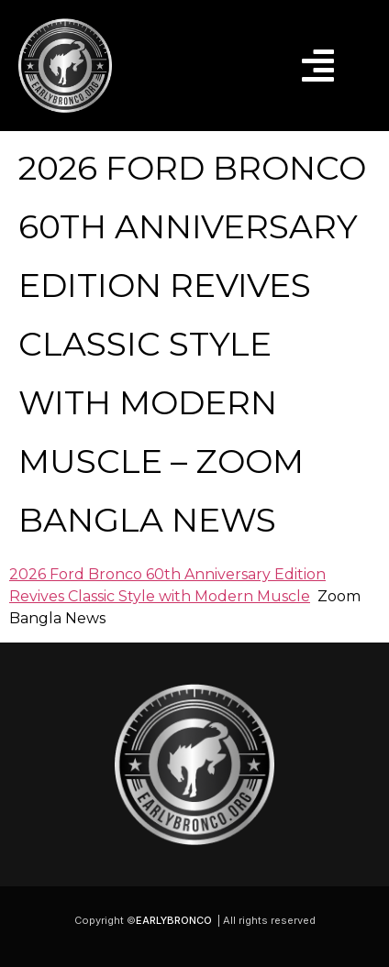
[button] (318, 65)
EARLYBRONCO (174, 920)
